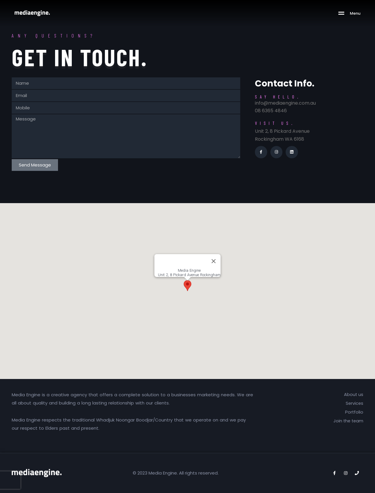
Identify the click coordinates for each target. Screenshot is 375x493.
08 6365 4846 (271, 110)
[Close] (214, 261)
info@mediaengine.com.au (285, 103)
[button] (187, 285)
